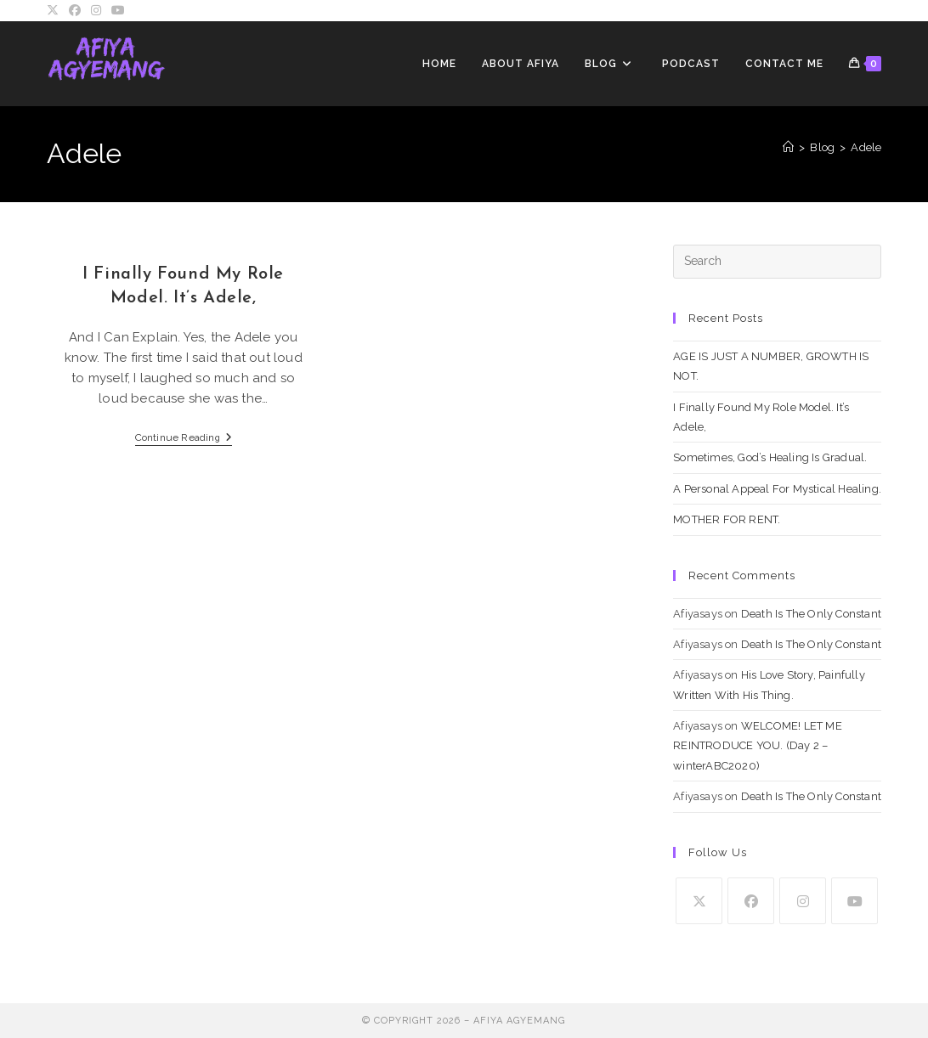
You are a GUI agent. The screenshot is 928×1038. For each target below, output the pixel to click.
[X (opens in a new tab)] (55, 10)
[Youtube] (854, 900)
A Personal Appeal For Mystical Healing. (777, 488)
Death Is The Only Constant (811, 613)
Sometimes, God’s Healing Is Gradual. (770, 457)
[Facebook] (750, 900)
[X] (699, 900)
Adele (866, 147)
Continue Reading (183, 439)
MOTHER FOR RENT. (726, 519)
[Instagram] (802, 900)
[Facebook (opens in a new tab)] (75, 10)
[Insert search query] (777, 262)
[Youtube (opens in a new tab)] (118, 10)
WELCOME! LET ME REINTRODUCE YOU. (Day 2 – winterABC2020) (757, 745)
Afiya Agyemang (519, 1020)
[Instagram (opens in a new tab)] (96, 10)
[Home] (788, 147)
